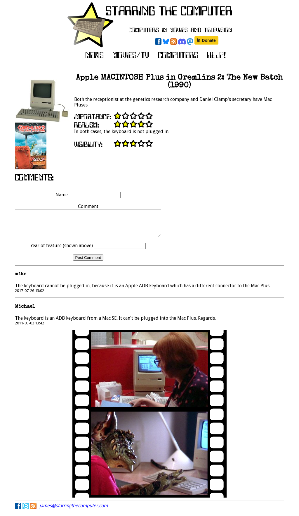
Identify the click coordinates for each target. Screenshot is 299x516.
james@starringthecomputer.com (73, 511)
